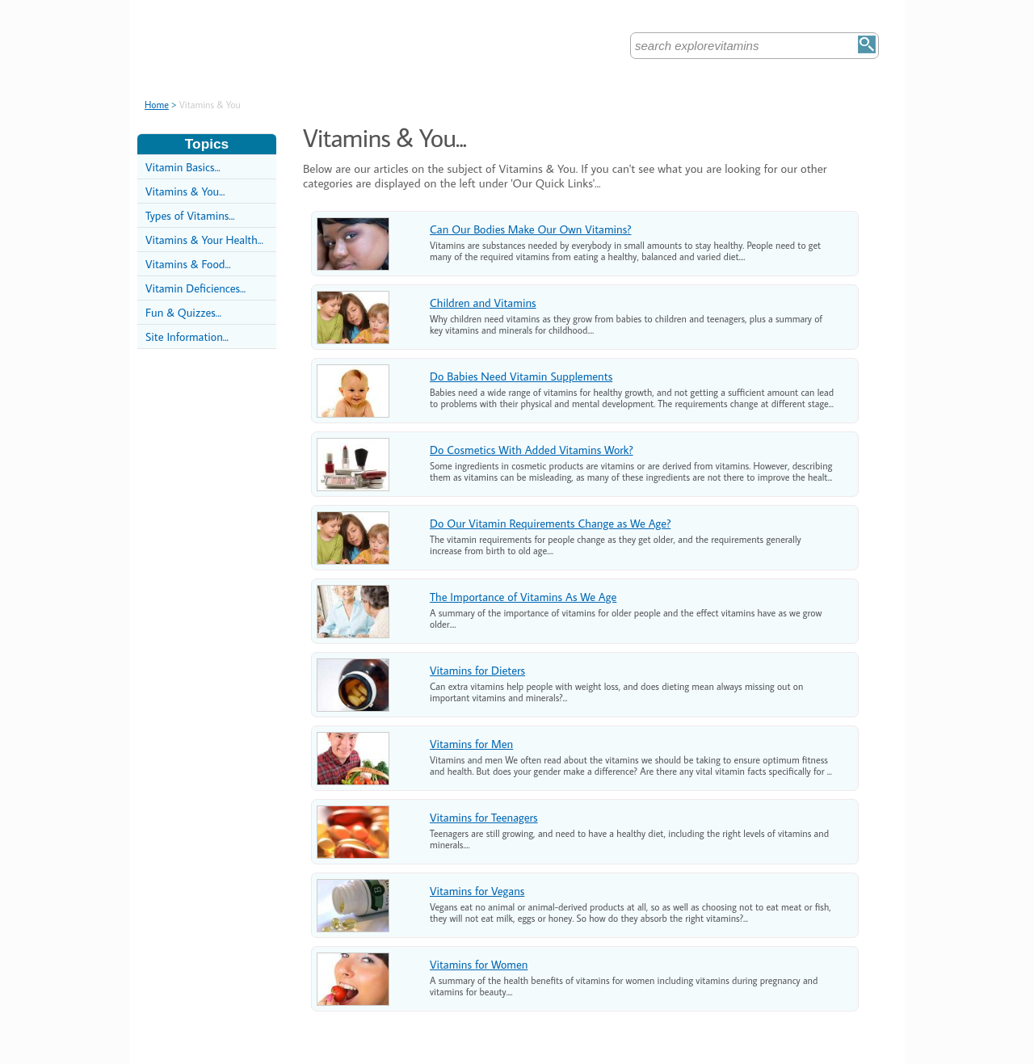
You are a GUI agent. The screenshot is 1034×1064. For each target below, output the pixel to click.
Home (157, 105)
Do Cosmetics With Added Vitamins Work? (531, 449)
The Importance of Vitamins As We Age (523, 596)
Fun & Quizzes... (183, 312)
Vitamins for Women (479, 964)
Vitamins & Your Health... (204, 239)
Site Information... (187, 336)
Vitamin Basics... (183, 167)
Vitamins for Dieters (477, 670)
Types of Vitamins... (189, 215)
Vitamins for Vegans (477, 890)
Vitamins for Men (471, 743)
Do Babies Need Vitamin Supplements (521, 376)
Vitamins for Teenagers (484, 817)
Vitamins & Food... (188, 263)
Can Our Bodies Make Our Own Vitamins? (530, 229)
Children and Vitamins (483, 302)
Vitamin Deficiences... (195, 288)
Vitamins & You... (185, 191)
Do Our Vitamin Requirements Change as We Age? (550, 523)
